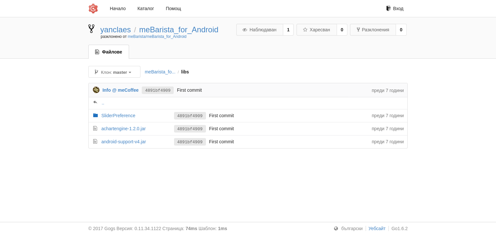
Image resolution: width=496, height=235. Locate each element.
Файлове (108, 52)
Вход (394, 8)
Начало (118, 8)
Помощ (173, 8)
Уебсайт (377, 228)
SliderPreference (118, 115)
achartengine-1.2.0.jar (123, 128)
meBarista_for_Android (178, 29)
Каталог (146, 8)
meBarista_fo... (160, 72)
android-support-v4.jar (123, 141)
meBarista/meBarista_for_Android (157, 36)
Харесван (316, 29)
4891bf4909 (157, 90)
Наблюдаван (259, 29)
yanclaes (115, 29)
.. (103, 102)
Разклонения (373, 29)
